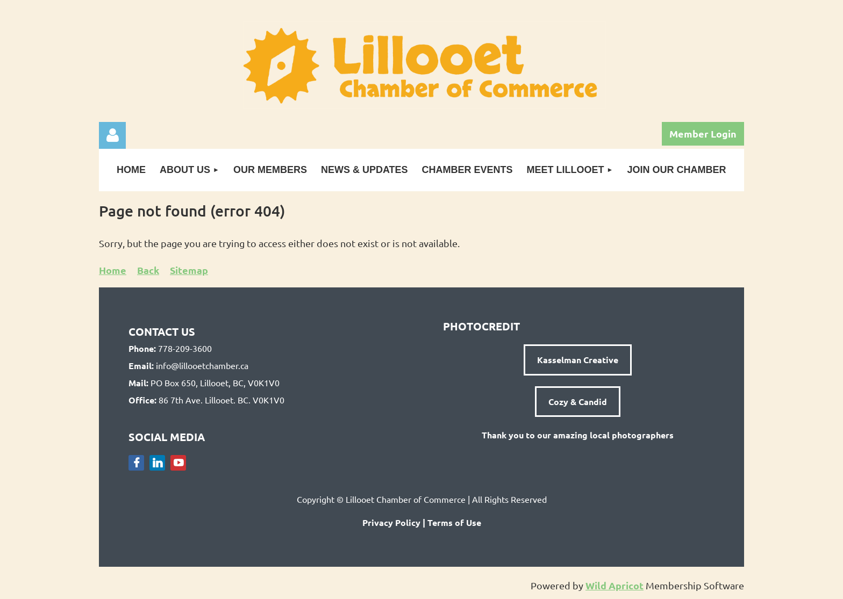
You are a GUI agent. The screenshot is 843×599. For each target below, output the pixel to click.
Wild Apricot (614, 585)
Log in (112, 135)
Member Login (703, 133)
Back (148, 270)
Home (112, 270)
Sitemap (189, 270)
